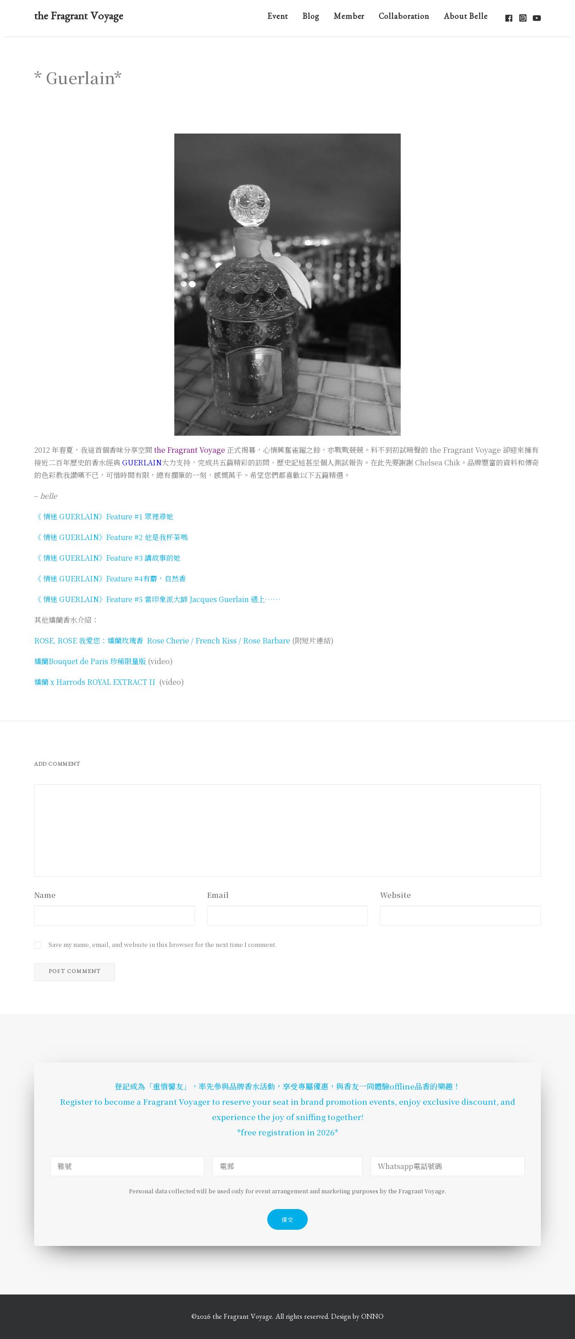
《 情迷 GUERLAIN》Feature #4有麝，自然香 (110, 578)
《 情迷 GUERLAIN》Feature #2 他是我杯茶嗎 (111, 537)
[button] (509, 18)
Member (349, 18)
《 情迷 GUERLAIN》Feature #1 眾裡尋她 (103, 516)
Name (45, 895)
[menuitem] (278, 18)
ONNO (372, 1317)
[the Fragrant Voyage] (78, 17)
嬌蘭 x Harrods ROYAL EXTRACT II (94, 682)
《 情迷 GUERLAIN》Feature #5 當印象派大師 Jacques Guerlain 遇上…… (157, 599)
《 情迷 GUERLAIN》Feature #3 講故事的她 (107, 558)
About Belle (466, 18)
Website (395, 895)
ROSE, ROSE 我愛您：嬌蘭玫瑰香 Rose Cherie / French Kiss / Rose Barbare (162, 640)
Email (218, 895)
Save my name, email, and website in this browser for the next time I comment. (162, 944)
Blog (310, 18)
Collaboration (404, 18)
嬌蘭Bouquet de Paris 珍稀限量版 (90, 661)
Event (277, 18)
